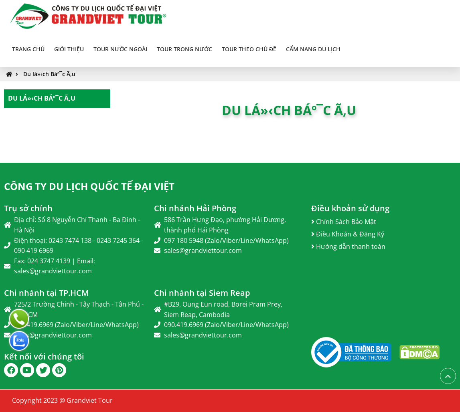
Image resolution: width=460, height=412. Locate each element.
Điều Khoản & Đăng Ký (347, 234)
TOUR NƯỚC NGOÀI (120, 49)
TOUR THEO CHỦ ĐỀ (249, 49)
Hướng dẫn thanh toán (348, 246)
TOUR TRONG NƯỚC (184, 49)
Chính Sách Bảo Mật (343, 221)
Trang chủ (28, 49)
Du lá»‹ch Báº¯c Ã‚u (49, 74)
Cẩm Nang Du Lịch (313, 49)
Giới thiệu (69, 49)
